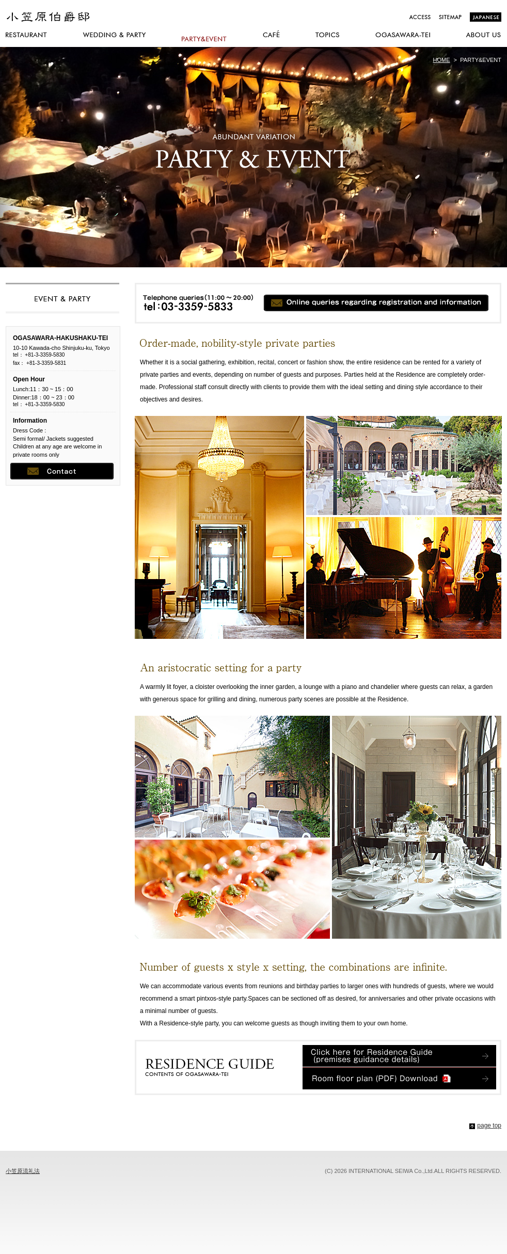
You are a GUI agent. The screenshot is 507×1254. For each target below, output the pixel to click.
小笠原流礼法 (23, 1171)
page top (489, 1125)
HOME (441, 60)
